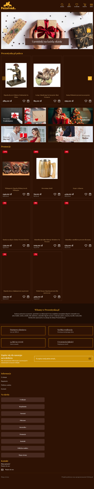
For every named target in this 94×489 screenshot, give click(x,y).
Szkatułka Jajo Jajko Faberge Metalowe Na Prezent (47, 240)
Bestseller (23, 427)
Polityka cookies (6, 385)
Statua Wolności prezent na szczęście (78, 95)
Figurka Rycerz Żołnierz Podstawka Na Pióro (16, 96)
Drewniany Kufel (47, 188)
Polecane (23, 420)
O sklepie (4, 377)
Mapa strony (23, 455)
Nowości (23, 413)
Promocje (23, 434)
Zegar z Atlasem (78, 188)
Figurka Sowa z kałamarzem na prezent (16, 291)
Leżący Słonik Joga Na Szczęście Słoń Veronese (47, 96)
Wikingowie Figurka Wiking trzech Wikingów (16, 189)
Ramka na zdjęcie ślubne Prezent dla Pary (16, 240)
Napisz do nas (9, 469)
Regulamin (4, 381)
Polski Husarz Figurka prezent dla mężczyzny (47, 292)
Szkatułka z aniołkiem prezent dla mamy (78, 240)
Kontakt (3, 389)
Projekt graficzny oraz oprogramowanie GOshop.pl (77, 477)
